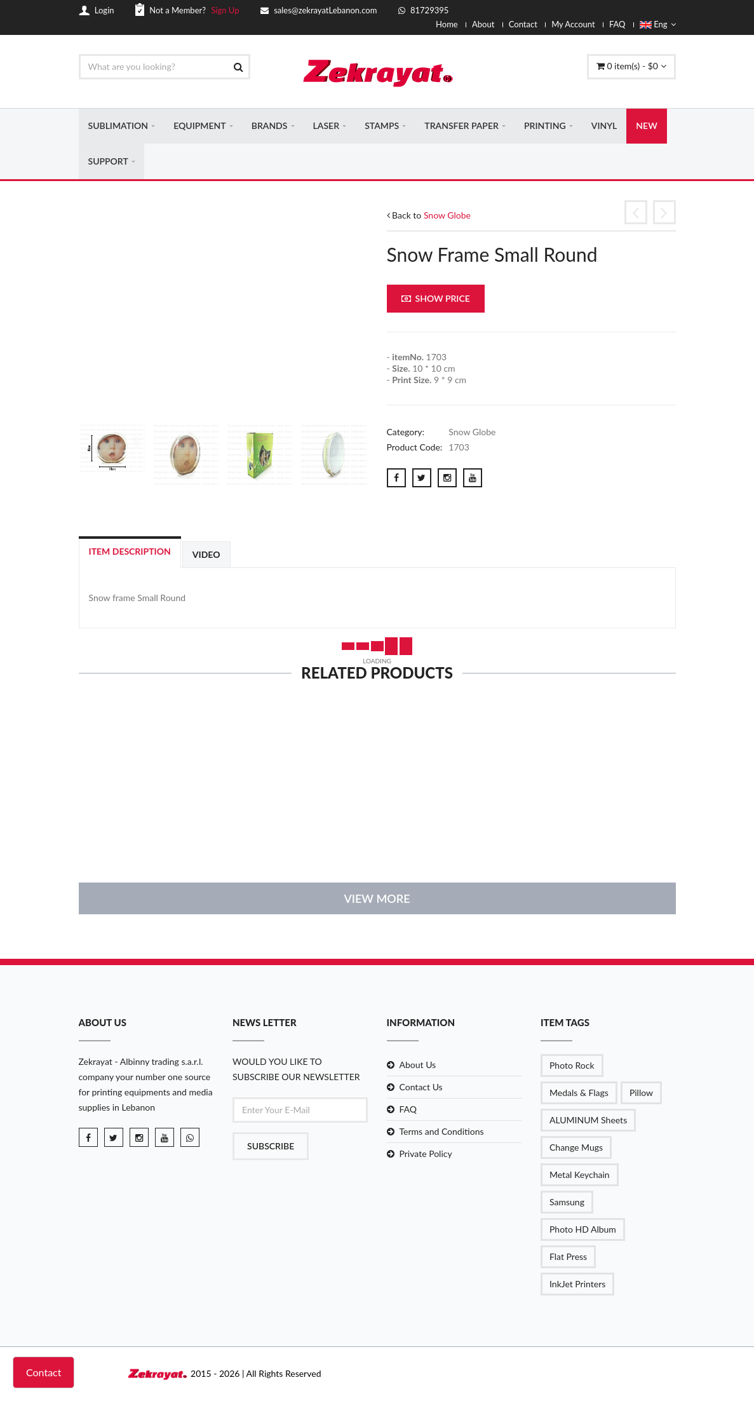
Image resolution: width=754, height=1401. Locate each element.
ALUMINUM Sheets (588, 1120)
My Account (573, 24)
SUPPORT (108, 161)
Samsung (566, 1202)
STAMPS (382, 126)
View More (377, 899)
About (483, 24)
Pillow (641, 1093)
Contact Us (421, 1087)
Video (206, 555)
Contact (523, 24)
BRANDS (270, 126)
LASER (326, 126)
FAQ (617, 24)
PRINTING (545, 126)
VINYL (604, 126)
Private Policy (426, 1154)
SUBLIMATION (118, 126)
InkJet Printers (577, 1284)
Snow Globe (447, 215)
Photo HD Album (582, 1229)
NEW (646, 126)
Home (447, 24)
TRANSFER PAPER (461, 126)
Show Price (435, 299)
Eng (658, 24)
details (146, 849)
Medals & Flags (579, 1093)
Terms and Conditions (442, 1132)
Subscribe (270, 1146)
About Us (418, 1065)
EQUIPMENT (199, 126)
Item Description (130, 552)
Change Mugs (576, 1147)
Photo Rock (572, 1065)
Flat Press (568, 1257)
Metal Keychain (579, 1175)
